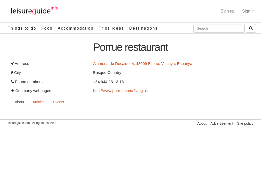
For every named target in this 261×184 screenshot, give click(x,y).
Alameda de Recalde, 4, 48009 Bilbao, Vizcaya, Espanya (142, 63)
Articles (39, 102)
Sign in (248, 11)
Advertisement (222, 123)
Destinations (143, 28)
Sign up (227, 11)
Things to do (22, 28)
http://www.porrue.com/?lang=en (121, 90)
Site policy (245, 123)
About (19, 102)
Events (58, 102)
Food (47, 28)
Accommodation (76, 28)
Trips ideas (111, 28)
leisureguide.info (19, 123)
